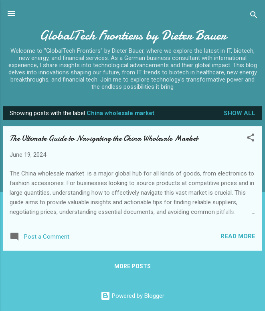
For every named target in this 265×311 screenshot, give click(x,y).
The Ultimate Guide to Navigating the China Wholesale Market (104, 138)
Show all (239, 113)
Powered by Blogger (132, 295)
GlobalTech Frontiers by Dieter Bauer (132, 35)
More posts (132, 266)
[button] (250, 139)
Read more (237, 236)
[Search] (254, 16)
